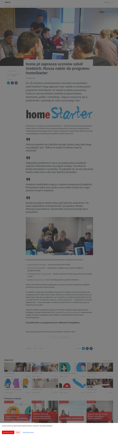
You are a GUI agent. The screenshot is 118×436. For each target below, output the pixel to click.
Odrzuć (18, 432)
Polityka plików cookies (28, 432)
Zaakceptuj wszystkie (8, 432)
